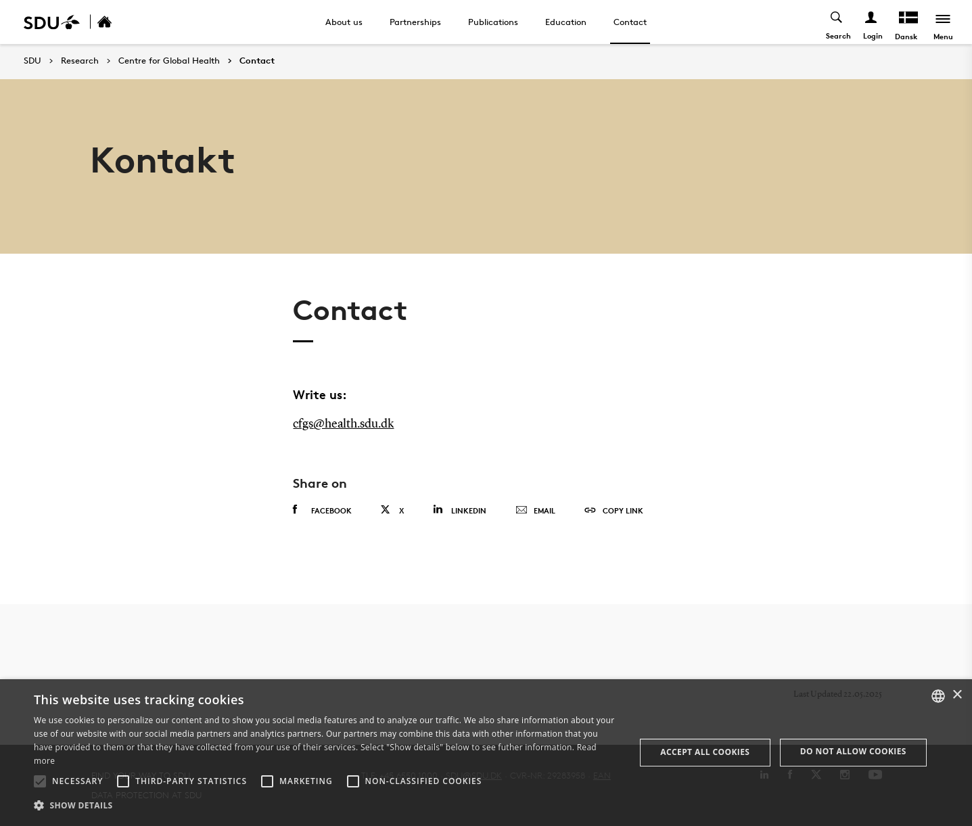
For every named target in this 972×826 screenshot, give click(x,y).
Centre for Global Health (169, 61)
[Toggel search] (837, 22)
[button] (39, 781)
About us (344, 21)
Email (535, 510)
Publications (493, 21)
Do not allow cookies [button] (853, 751)
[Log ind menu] (871, 22)
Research (80, 61)
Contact (630, 21)
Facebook (322, 510)
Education (565, 21)
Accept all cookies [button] (704, 752)
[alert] (486, 752)
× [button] (957, 695)
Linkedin (459, 509)
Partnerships (415, 21)
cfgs (303, 424)
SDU (32, 60)
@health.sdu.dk (353, 424)
